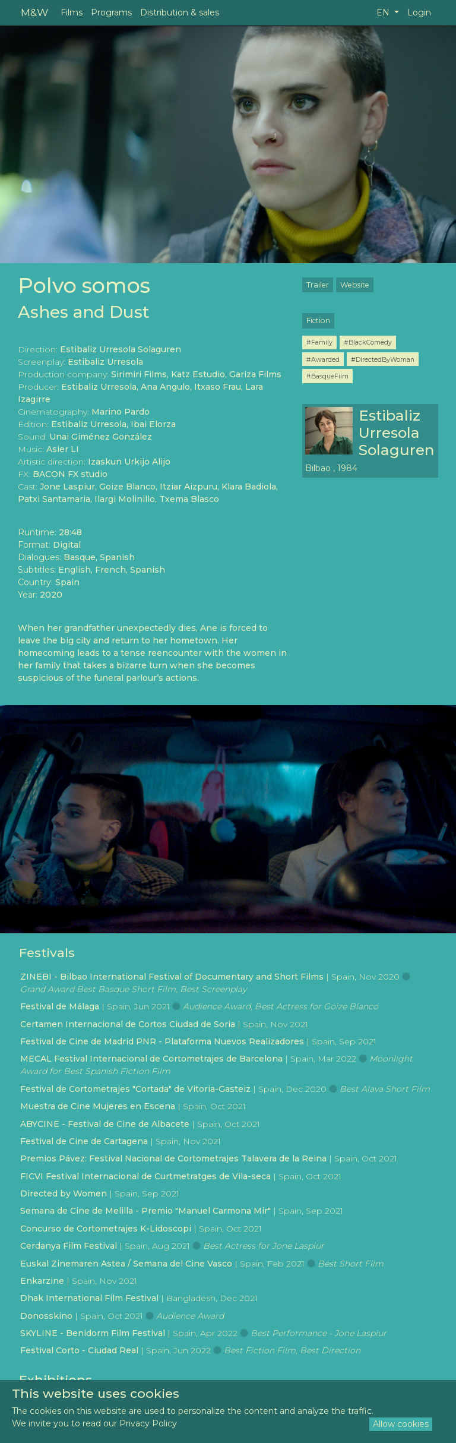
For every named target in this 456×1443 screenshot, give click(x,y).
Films (72, 12)
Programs (111, 12)
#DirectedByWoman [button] (382, 359)
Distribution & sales (179, 12)
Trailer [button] (317, 284)
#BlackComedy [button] (368, 342)
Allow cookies (401, 1424)
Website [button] (354, 284)
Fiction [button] (318, 320)
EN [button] (384, 12)
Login (419, 12)
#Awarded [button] (323, 359)
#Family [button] (319, 342)
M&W (34, 12)
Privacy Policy (148, 1423)
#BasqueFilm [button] (327, 376)
